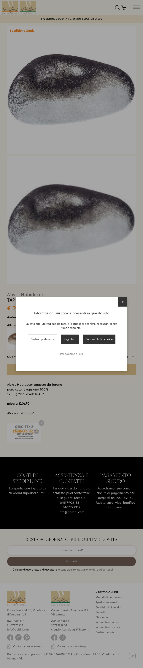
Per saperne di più (71, 354)
